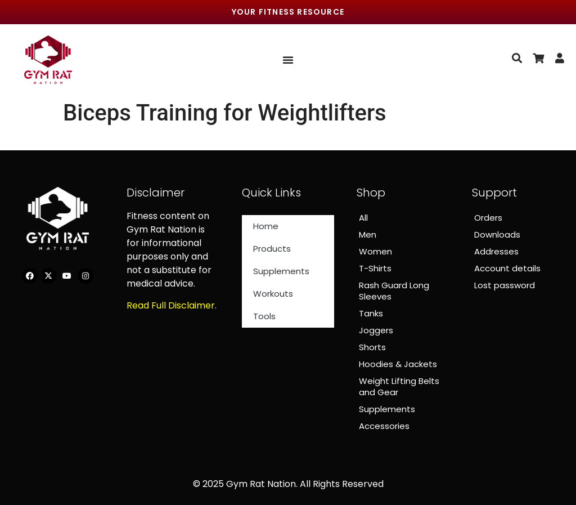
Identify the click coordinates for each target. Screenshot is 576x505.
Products (272, 248)
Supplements (281, 271)
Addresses (496, 251)
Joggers (376, 330)
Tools (264, 316)
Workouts (273, 294)
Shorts (372, 347)
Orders (488, 218)
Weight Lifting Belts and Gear (399, 386)
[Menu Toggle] (288, 59)
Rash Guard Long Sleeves (394, 290)
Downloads (497, 234)
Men (367, 234)
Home (265, 226)
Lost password (504, 285)
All (363, 218)
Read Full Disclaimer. (172, 305)
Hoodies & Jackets (398, 364)
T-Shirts (375, 268)
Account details (507, 268)
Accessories (384, 426)
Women (375, 251)
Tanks (371, 313)
